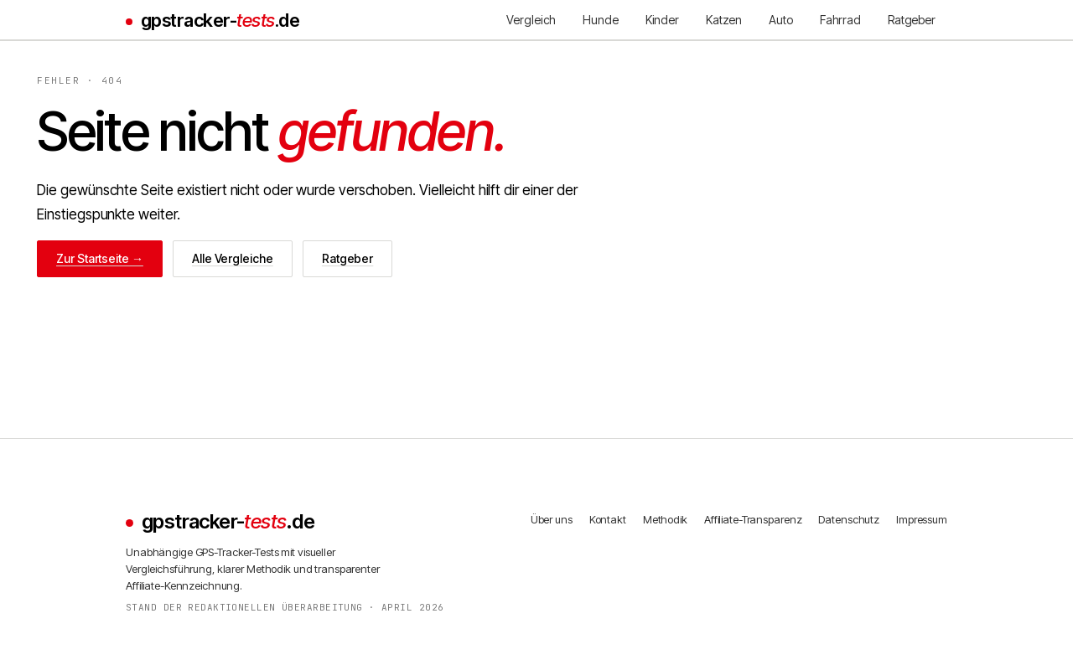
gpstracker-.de (220, 20)
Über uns (552, 519)
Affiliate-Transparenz (752, 519)
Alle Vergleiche (232, 258)
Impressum (921, 519)
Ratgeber (347, 258)
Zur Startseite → (99, 258)
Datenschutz (848, 519)
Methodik (665, 519)
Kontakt (607, 519)
